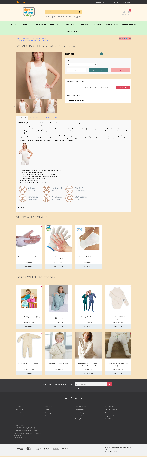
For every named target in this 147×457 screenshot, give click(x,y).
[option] (39, 75)
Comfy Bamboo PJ (88, 317)
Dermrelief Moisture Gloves (29, 257)
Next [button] (59, 106)
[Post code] (106, 88)
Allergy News (21, 2)
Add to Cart (98, 71)
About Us (48, 410)
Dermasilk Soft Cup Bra (88, 257)
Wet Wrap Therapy (111, 410)
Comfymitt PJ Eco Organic (28, 364)
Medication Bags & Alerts (91, 24)
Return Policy (79, 413)
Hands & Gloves (39, 24)
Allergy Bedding (129, 24)
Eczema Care (56, 24)
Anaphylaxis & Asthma (112, 416)
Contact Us (126, 2)
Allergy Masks (112, 24)
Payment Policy (80, 416)
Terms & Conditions (95, 388)
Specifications (35, 118)
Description (21, 118)
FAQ (109, 2)
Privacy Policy (105, 388)
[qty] (73, 88)
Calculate (123, 88)
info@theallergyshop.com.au (26, 431)
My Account (19, 410)
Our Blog (48, 413)
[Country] (90, 88)
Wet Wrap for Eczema (20, 24)
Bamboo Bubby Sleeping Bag (28, 317)
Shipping (116, 2)
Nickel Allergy (73, 32)
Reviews (51, 118)
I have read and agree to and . (93, 388)
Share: (125, 39)
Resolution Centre (22, 416)
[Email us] (66, 399)
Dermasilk (71, 24)
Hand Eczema (109, 413)
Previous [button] (14, 106)
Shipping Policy (80, 410)
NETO (114, 453)
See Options (29, 267)
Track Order (19, 413)
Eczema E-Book (100, 2)
